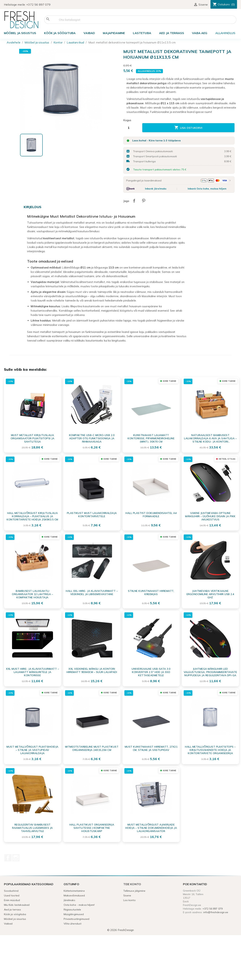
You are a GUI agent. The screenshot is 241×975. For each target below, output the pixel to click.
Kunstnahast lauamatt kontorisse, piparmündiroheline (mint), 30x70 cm (151, 438)
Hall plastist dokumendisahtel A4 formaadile (151, 514)
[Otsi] (140, 20)
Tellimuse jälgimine (134, 890)
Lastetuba (142, 33)
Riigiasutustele (72, 909)
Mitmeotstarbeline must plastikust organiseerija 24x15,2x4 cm (92, 748)
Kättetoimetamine (74, 890)
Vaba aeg (199, 33)
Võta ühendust (73, 923)
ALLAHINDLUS (225, 33)
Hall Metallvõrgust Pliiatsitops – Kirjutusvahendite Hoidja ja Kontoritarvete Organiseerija (210, 750)
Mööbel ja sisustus (20, 33)
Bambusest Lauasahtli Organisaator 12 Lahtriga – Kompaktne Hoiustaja (32, 594)
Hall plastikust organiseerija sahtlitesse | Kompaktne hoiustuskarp (91, 828)
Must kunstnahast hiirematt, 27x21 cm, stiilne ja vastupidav (151, 748)
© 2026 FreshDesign (120, 930)
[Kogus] (131, 127)
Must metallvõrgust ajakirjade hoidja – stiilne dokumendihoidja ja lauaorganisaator (151, 828)
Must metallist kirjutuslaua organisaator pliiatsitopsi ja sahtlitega (32, 438)
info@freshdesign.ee (215, 912)
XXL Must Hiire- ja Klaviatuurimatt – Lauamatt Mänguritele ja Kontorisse (32, 672)
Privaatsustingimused (76, 919)
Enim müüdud (12, 900)
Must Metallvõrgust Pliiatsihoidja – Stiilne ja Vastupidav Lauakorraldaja (32, 750)
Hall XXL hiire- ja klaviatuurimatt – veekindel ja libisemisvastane (92, 592)
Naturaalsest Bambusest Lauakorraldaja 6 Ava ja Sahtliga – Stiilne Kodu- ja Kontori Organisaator (210, 438)
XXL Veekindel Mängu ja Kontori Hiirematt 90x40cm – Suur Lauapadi (92, 670)
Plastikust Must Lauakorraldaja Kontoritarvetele (92, 514)
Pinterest (143, 200)
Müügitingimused (74, 914)
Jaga (134, 200)
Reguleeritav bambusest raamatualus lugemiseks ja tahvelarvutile (32, 828)
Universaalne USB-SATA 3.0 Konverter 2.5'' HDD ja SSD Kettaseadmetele (151, 672)
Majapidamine (114, 33)
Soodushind (11, 890)
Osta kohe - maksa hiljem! (79, 904)
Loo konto (129, 900)
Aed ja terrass (171, 33)
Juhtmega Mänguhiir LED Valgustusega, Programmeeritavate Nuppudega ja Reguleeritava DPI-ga (210, 672)
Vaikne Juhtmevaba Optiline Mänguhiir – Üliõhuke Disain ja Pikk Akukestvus (210, 516)
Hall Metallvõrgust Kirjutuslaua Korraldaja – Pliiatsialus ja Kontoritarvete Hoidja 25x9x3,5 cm (32, 516)
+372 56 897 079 (38, 4)
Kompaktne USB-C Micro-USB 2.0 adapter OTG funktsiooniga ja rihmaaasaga (92, 438)
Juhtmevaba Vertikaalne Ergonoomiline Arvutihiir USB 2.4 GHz (210, 594)
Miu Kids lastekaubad (17, 904)
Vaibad (89, 33)
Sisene (127, 895)
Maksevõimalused (74, 895)
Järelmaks (69, 900)
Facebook (8, 857)
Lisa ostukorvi (188, 127)
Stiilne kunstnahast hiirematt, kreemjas (151, 592)
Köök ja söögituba (60, 33)
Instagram (16, 857)
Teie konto (132, 884)
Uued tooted (12, 895)
